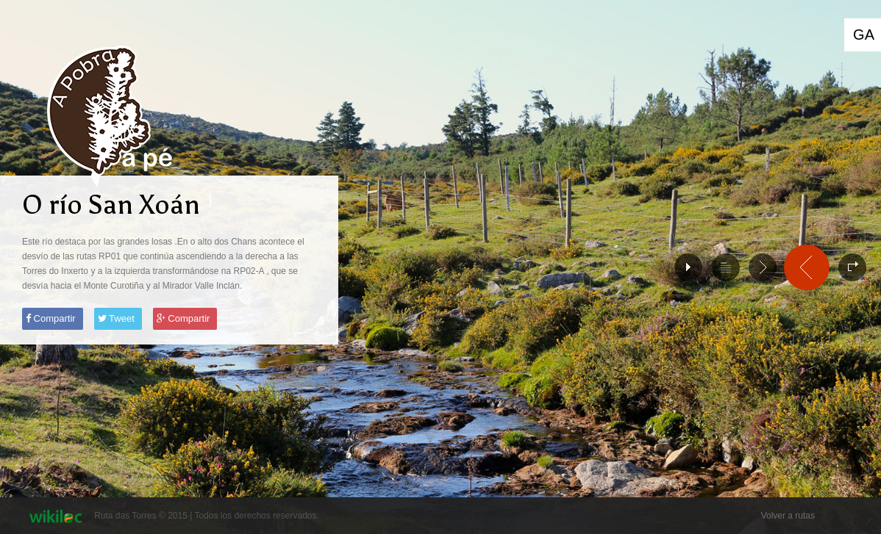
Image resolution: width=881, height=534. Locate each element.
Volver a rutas (788, 515)
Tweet (116, 318)
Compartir (51, 318)
